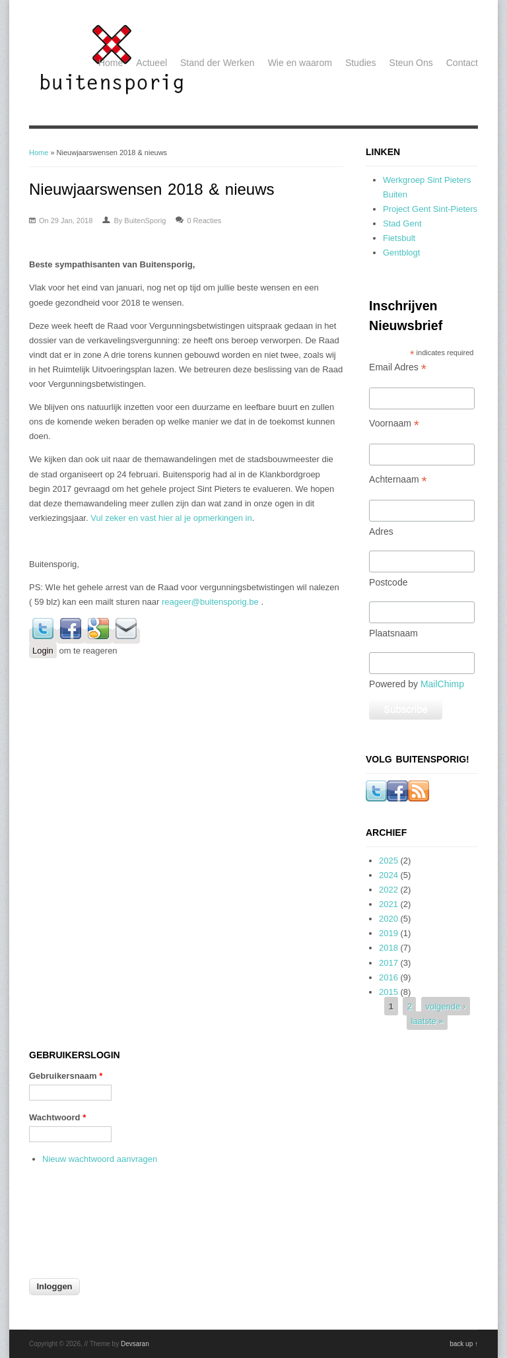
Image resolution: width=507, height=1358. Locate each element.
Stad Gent (402, 223)
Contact (462, 62)
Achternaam (398, 479)
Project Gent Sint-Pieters (430, 209)
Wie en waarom (300, 62)
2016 (388, 977)
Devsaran (135, 1343)
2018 (388, 948)
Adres (381, 531)
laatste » (427, 1021)
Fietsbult (399, 238)
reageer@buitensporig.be (210, 602)
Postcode (388, 582)
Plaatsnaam (393, 633)
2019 (388, 933)
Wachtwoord (57, 1117)
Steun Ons (411, 62)
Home (110, 62)
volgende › (446, 1006)
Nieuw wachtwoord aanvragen (99, 1159)
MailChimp (442, 684)
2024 (388, 875)
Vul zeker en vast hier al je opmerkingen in (171, 518)
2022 (388, 890)
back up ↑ (464, 1343)
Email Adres (397, 367)
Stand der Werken (217, 62)
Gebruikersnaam (65, 1076)
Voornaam (394, 423)
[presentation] (83, 1229)
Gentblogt (401, 252)
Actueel (151, 62)
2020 (388, 919)
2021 (388, 904)
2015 (388, 992)
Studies (360, 62)
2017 (388, 963)
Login (42, 651)
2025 (388, 861)
